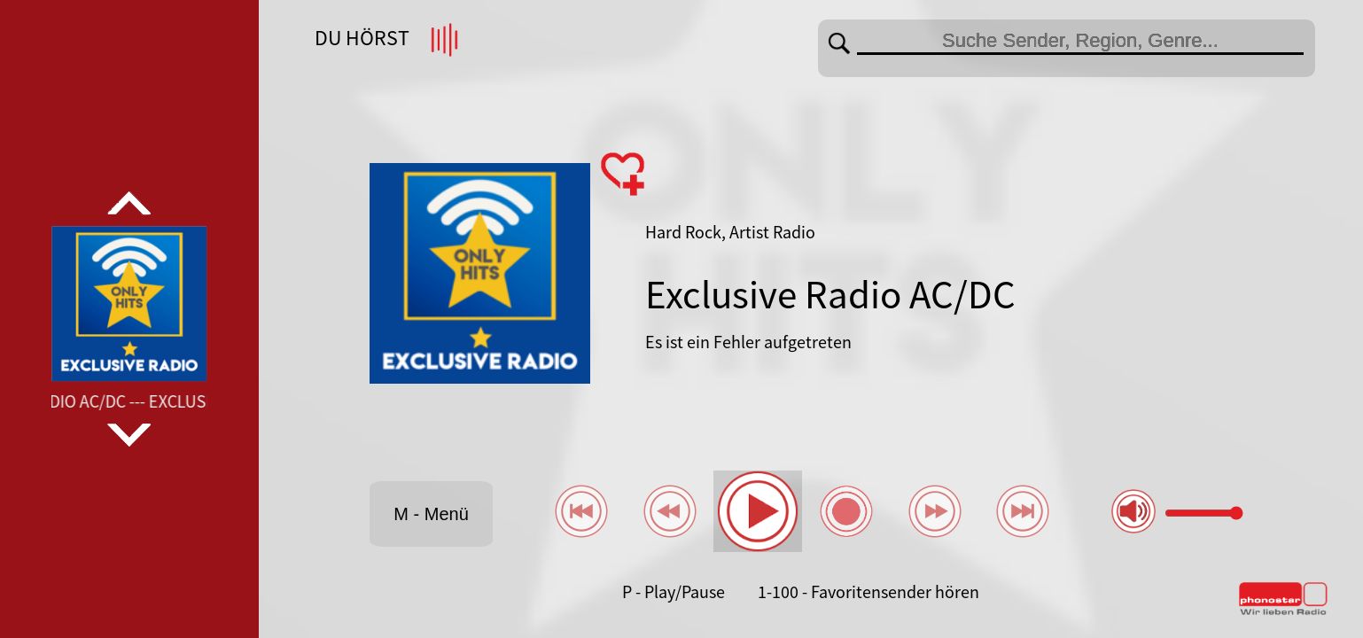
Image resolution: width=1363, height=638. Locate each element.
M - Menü (430, 514)
